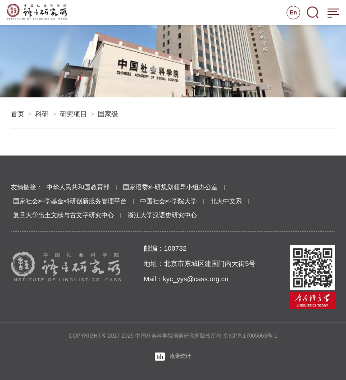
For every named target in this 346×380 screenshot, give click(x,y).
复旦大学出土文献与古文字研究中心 (63, 215)
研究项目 (73, 114)
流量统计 (173, 357)
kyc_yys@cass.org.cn (195, 279)
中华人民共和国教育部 (77, 187)
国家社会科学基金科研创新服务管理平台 (70, 201)
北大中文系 (226, 201)
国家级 (108, 114)
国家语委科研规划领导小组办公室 (170, 187)
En (293, 12)
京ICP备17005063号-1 (250, 336)
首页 (17, 114)
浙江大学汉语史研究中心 (162, 215)
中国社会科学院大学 (168, 201)
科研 (42, 114)
